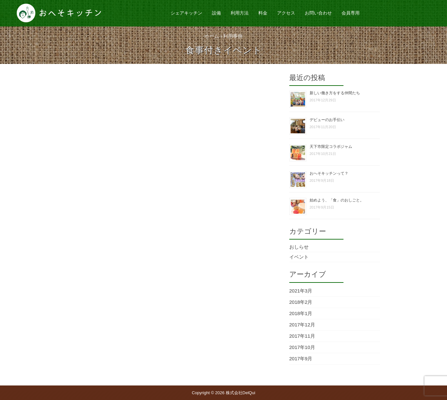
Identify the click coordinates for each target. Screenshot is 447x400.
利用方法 (240, 12)
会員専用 (351, 12)
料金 (262, 12)
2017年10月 (302, 347)
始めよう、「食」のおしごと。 (337, 200)
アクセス (286, 12)
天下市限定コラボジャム (331, 146)
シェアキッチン (186, 12)
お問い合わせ (318, 12)
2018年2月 (301, 302)
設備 (216, 12)
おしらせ (299, 247)
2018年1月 (301, 313)
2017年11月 (302, 336)
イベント (299, 257)
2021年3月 (301, 290)
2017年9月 (301, 358)
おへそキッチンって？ (329, 173)
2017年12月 (302, 324)
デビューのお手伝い (327, 120)
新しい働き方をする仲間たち (335, 93)
